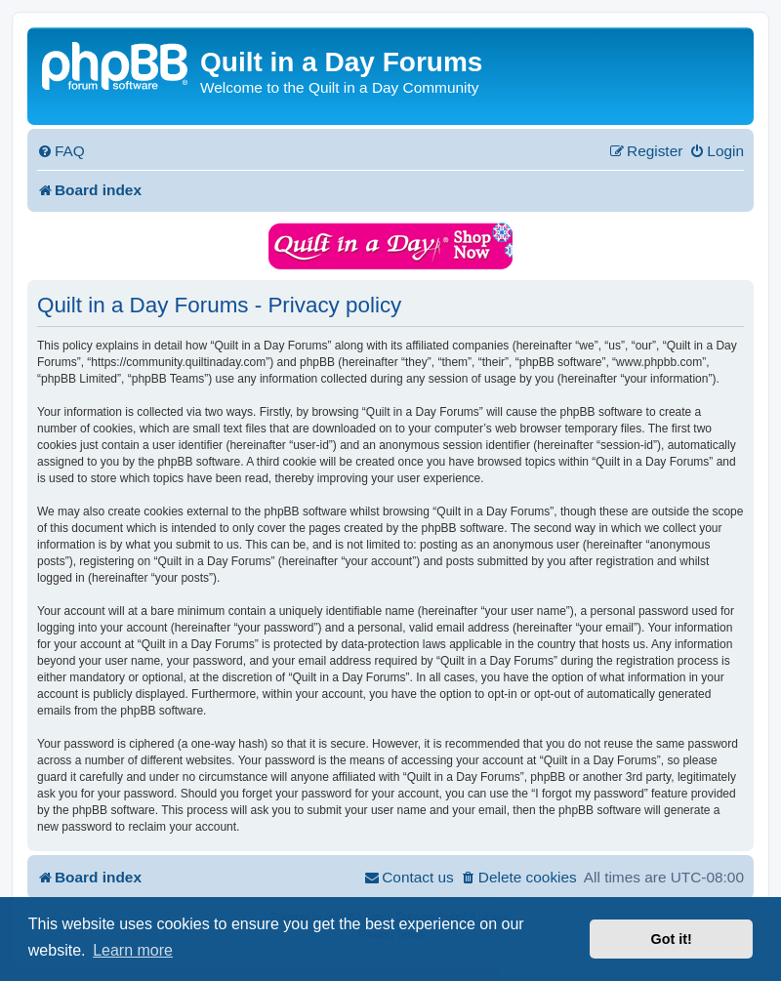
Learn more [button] (133, 950)
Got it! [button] (671, 939)
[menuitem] (61, 151)
